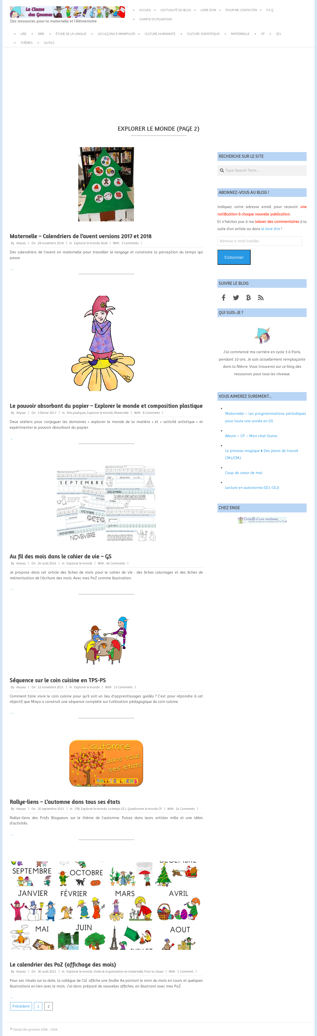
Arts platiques (76, 413)
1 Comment (185, 971)
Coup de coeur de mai (243, 472)
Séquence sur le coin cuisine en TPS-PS (58, 680)
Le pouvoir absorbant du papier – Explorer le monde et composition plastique (106, 405)
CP (262, 34)
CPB (77, 809)
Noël (104, 243)
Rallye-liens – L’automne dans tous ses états (65, 801)
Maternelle (240, 34)
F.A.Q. (270, 10)
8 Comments (151, 413)
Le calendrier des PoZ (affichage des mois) (63, 964)
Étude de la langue (71, 34)
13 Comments (123, 687)
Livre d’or (208, 10)
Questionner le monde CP (145, 809)
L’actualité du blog (175, 10)
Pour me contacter (241, 10)
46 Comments (115, 563)
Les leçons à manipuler (116, 34)
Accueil (145, 10)
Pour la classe (153, 971)
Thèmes (26, 43)
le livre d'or (270, 228)
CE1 (278, 34)
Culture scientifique (203, 34)
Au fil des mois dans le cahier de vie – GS (60, 556)
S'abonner (234, 257)
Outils (49, 43)
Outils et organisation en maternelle (118, 971)
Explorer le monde (87, 243)
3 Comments (129, 243)
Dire (41, 34)
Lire (23, 34)
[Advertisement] (158, 84)
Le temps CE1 (117, 809)
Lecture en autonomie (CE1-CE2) (252, 487)
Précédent (21, 1006)
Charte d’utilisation (155, 19)
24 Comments (185, 809)
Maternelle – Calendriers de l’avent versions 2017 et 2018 (81, 236)
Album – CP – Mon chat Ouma (251, 435)
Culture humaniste (160, 34)
